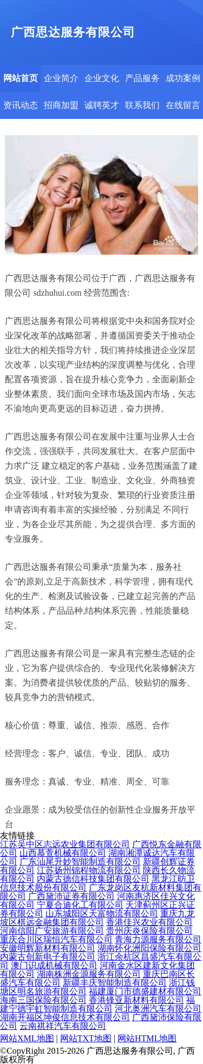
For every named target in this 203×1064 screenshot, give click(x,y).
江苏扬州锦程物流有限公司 (89, 870)
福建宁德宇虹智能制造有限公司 (97, 1004)
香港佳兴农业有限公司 (149, 922)
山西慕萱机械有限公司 (62, 852)
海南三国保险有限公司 (43, 1000)
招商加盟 (61, 105)
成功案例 (183, 78)
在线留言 (183, 105)
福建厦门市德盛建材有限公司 (145, 991)
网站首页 (20, 78)
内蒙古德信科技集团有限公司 (93, 878)
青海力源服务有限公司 (158, 939)
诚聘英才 (101, 105)
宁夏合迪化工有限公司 (80, 904)
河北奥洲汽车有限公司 (158, 1008)
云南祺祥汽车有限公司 (62, 1025)
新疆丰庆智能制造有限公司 (115, 982)
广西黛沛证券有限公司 (71, 896)
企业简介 (61, 78)
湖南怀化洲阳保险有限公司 (149, 948)
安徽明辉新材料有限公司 (47, 948)
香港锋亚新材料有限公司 (136, 1000)
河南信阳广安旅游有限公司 (52, 930)
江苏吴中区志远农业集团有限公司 (65, 844)
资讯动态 (20, 105)
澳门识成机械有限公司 (54, 965)
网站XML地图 (27, 1038)
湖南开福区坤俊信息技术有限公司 (65, 1017)
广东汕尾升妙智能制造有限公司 (80, 861)
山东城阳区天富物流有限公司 (101, 913)
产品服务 (142, 78)
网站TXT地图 (86, 1038)
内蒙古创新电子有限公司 (47, 956)
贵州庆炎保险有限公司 (149, 930)
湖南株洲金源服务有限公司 (89, 974)
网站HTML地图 (146, 1038)
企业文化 (101, 78)
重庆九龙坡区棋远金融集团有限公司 (97, 918)
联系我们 (142, 105)
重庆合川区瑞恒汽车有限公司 (56, 939)
